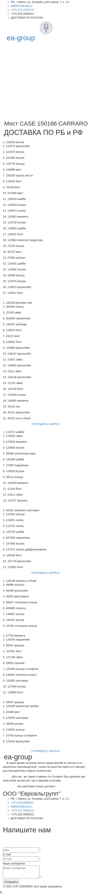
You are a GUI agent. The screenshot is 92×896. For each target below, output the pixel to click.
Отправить (11, 883)
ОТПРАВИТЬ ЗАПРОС (46, 424)
